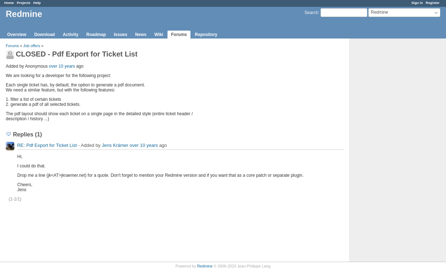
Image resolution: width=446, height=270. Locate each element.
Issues (120, 34)
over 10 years (62, 66)
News (140, 34)
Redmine (204, 266)
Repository (206, 34)
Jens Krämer (115, 145)
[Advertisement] (385, 152)
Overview (16, 34)
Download (44, 34)
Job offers (31, 46)
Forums (179, 34)
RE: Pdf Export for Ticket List (47, 145)
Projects (24, 3)
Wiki (158, 34)
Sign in (417, 3)
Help (37, 3)
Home (9, 3)
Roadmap (96, 34)
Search (311, 12)
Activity (70, 34)
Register (433, 3)
